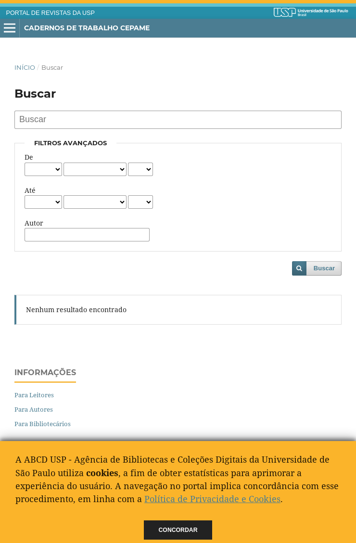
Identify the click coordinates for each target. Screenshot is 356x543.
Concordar (178, 530)
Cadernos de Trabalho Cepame (87, 28)
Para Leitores (34, 395)
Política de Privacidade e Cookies (212, 499)
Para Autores (33, 409)
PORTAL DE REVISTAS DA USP (50, 13)
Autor (34, 222)
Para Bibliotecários (42, 423)
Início (24, 67)
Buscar (324, 268)
